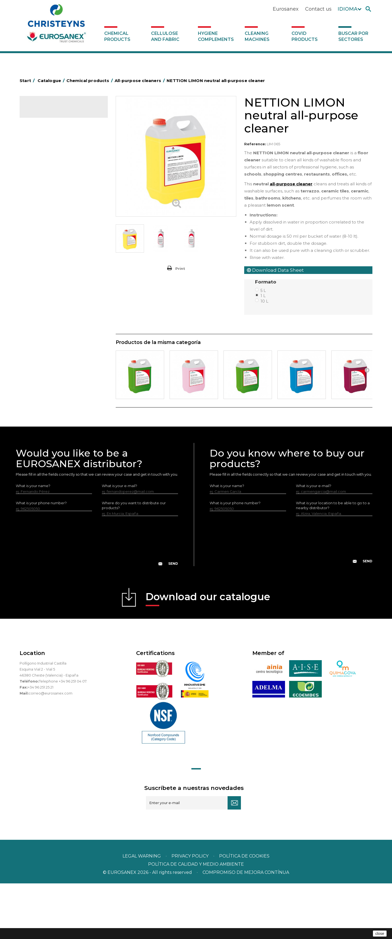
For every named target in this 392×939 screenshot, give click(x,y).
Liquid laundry (42, 216)
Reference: (255, 144)
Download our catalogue (208, 654)
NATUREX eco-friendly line (53, 317)
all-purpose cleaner (291, 183)
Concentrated (43, 157)
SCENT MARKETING (47, 131)
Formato (266, 281)
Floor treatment (44, 351)
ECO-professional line (49, 326)
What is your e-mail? (119, 541)
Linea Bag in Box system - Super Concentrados (57, 271)
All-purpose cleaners (48, 292)
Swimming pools (45, 342)
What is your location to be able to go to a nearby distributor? (333, 561)
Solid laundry (41, 224)
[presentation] (97, 600)
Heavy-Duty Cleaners (49, 174)
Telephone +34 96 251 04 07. (63, 737)
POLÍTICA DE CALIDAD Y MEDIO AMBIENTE (196, 919)
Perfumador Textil (46, 241)
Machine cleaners (46, 300)
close (379, 933)
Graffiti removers (45, 283)
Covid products (305, 36)
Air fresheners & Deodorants (55, 140)
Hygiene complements (216, 36)
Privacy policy (190, 911)
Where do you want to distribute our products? (134, 561)
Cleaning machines (257, 36)
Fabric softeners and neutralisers (59, 233)
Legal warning (142, 911)
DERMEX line (41, 309)
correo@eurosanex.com (50, 749)
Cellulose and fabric (165, 36)
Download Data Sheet (275, 270)
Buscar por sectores (353, 36)
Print (180, 268)
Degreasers (40, 165)
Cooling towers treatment (53, 359)
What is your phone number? (41, 558)
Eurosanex (286, 9)
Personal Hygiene (46, 191)
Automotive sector (47, 148)
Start (28, 80)
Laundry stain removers (51, 208)
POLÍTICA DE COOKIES (244, 911)
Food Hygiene (43, 182)
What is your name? (33, 541)
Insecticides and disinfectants (56, 199)
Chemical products (117, 36)
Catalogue (47, 111)
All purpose (40, 334)
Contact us (318, 9)
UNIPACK (38, 368)
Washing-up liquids (46, 250)
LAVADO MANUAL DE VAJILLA (56, 258)
